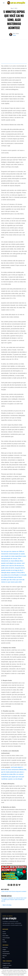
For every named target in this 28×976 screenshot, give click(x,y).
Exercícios (5, 947)
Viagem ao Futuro (7, 965)
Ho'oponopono (6, 953)
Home (4, 931)
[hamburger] (4, 2)
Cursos (4, 933)
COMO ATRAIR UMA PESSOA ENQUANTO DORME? (14, 891)
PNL (4, 957)
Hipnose (5, 955)
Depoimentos (6, 951)
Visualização (6, 967)
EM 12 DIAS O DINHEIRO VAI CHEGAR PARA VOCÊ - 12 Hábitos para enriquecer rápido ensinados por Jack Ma (13, 899)
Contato (4, 941)
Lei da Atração (6, 937)
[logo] (16, 2)
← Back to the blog (6, 905)
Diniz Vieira (5, 935)
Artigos (4, 949)
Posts (14, 35)
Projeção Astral (6, 963)
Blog (4, 939)
